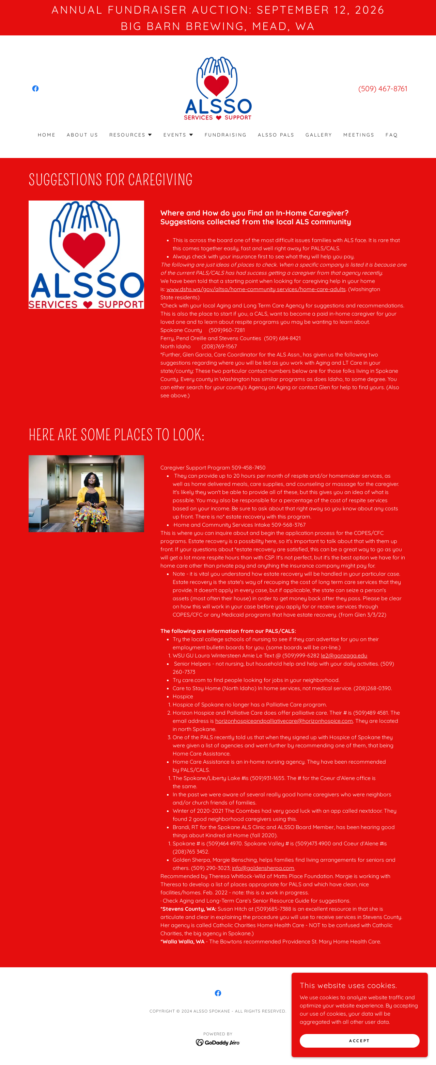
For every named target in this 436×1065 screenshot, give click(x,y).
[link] (35, 88)
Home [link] (47, 135)
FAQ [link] (392, 135)
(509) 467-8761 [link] (382, 88)
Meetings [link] (359, 135)
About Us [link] (82, 135)
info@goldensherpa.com (263, 867)
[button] (131, 135)
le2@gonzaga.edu (344, 655)
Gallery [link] (319, 135)
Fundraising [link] (226, 135)
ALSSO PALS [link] (276, 135)
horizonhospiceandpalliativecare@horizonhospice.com (284, 720)
